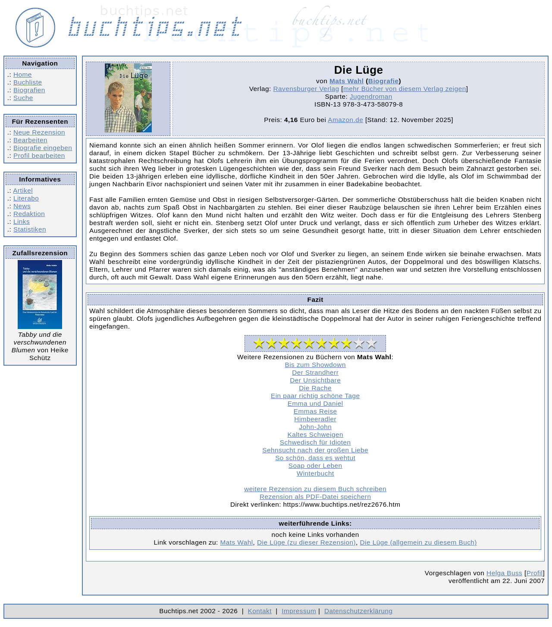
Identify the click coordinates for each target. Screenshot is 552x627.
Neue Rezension (39, 132)
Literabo (26, 198)
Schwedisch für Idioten (315, 442)
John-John (315, 426)
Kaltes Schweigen (315, 434)
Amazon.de (345, 119)
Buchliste (27, 82)
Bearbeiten (30, 140)
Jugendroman (371, 96)
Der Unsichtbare (315, 380)
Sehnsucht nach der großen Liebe (315, 450)
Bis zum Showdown (315, 364)
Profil (535, 573)
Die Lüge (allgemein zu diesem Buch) (418, 542)
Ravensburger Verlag (306, 88)
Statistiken (29, 229)
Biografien (29, 90)
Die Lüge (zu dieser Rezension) (306, 542)
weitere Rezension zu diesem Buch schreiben (315, 488)
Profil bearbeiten (39, 155)
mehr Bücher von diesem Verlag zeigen (404, 88)
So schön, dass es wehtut (315, 457)
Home (22, 74)
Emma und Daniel (315, 403)
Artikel (23, 190)
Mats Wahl (346, 81)
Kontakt (260, 610)
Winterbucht (315, 473)
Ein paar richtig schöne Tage (315, 395)
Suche (23, 97)
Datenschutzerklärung (358, 610)
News (22, 206)
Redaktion (29, 213)
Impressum (299, 610)
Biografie (383, 81)
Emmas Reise (315, 411)
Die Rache (315, 388)
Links (21, 221)
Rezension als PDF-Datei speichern (315, 496)
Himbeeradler (315, 419)
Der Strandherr (315, 372)
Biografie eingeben (42, 147)
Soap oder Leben (315, 465)
